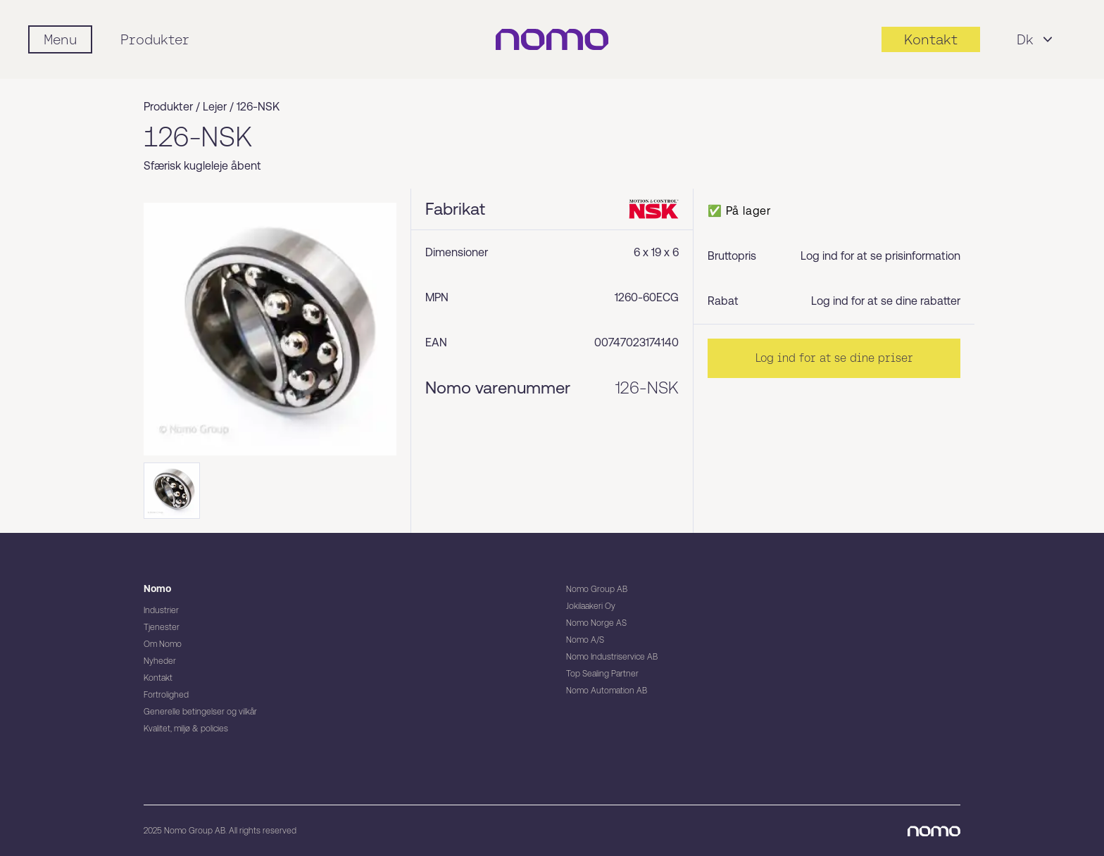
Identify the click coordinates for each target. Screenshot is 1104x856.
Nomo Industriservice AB (612, 657)
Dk (1036, 39)
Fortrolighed (166, 695)
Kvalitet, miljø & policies (186, 729)
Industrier (161, 610)
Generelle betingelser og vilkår (200, 712)
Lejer (215, 106)
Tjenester (162, 627)
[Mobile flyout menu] (60, 39)
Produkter (154, 39)
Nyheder (160, 661)
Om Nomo (163, 644)
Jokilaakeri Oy (590, 606)
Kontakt (158, 678)
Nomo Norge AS (596, 623)
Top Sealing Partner (602, 674)
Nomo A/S (585, 640)
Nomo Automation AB (606, 691)
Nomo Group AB (596, 589)
